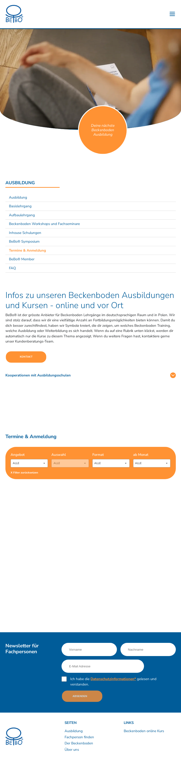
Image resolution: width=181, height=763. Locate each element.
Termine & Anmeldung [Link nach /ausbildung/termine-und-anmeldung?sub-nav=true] (27, 250)
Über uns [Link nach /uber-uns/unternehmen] (72, 749)
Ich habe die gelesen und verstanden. (113, 682)
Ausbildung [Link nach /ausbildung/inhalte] (74, 731)
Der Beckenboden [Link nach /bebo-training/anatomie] (79, 743)
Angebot (18, 454)
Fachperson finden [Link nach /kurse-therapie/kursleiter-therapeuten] (79, 737)
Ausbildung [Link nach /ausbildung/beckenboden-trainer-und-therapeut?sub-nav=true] (18, 197)
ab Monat (140, 454)
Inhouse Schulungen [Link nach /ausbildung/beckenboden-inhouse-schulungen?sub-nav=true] (25, 232)
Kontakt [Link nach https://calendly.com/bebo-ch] (26, 357)
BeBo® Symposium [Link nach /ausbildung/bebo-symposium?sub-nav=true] (24, 241)
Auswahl (58, 454)
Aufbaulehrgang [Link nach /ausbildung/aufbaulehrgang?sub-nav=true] (22, 215)
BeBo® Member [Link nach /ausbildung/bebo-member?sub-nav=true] (21, 259)
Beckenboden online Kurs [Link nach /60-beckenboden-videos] (144, 731)
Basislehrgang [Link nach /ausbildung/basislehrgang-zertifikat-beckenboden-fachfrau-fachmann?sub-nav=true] (20, 206)
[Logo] (14, 14)
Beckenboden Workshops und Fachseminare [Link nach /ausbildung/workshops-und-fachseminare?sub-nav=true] (44, 223)
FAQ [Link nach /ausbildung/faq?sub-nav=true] (12, 268)
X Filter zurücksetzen (24, 472)
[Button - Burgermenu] (172, 14)
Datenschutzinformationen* (113, 679)
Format (98, 454)
